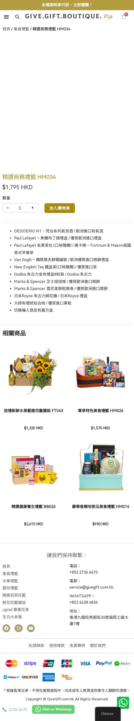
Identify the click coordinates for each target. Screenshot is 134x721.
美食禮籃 (21, 29)
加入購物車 (59, 208)
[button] (6, 17)
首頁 (6, 29)
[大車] (124, 16)
